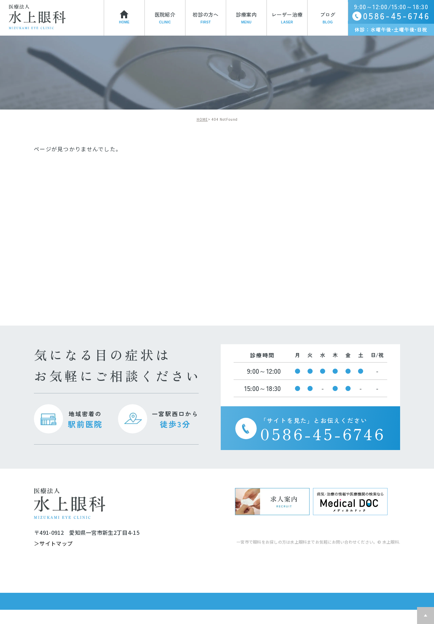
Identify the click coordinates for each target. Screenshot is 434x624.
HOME (202, 119)
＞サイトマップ (53, 544)
